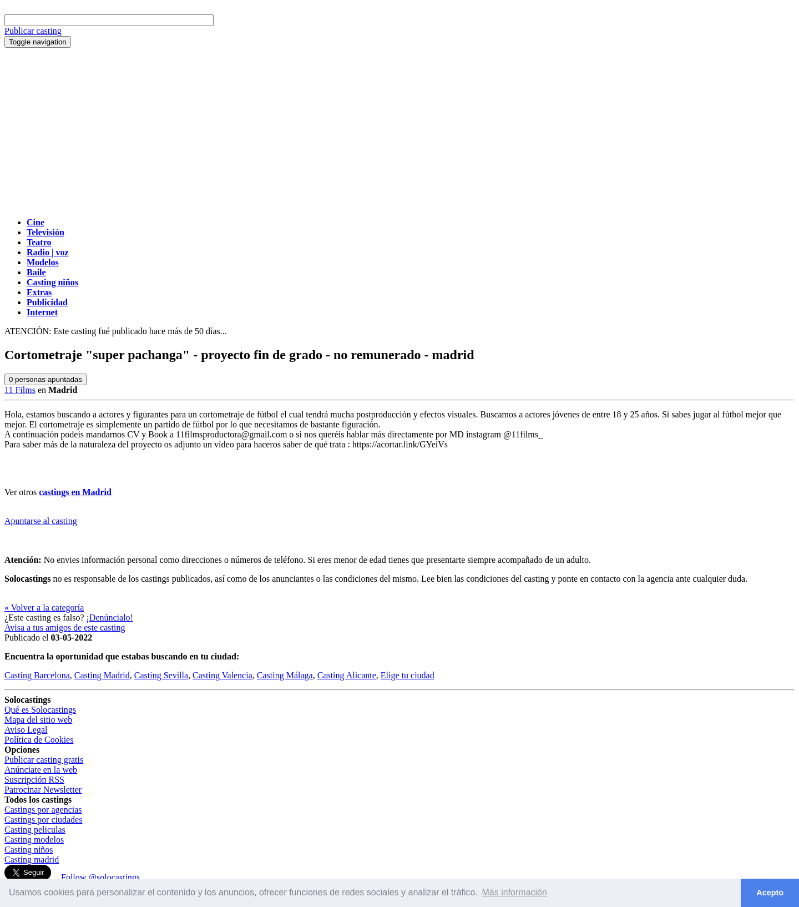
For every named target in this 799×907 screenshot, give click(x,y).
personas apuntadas (45, 379)
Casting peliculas (34, 829)
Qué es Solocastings (40, 709)
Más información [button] (514, 892)
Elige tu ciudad (407, 675)
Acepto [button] (769, 892)
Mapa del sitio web (38, 719)
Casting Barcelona (37, 675)
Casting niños (28, 849)
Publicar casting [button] (33, 31)
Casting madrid (31, 859)
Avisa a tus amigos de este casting (64, 627)
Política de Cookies (38, 739)
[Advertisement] (399, 131)
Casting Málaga (285, 675)
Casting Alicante (346, 675)
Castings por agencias (43, 809)
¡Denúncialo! (110, 617)
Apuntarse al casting (40, 521)
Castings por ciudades (43, 819)
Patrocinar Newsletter (43, 789)
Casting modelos (34, 839)
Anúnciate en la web (40, 769)
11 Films (20, 390)
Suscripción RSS (34, 779)
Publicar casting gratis (43, 759)
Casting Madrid (102, 675)
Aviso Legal (25, 729)
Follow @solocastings (100, 877)
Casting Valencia (222, 675)
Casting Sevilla (161, 675)
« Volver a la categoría (44, 607)
